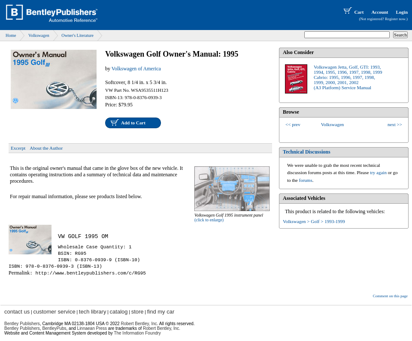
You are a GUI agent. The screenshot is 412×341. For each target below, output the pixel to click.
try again (378, 172)
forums (305, 180)
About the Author (46, 148)
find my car (161, 311)
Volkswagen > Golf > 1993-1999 (314, 221)
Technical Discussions (306, 152)
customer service (54, 311)
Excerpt (18, 148)
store (137, 311)
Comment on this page (390, 296)
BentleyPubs (54, 328)
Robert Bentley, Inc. (161, 328)
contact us (17, 311)
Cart (353, 12)
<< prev (292, 124)
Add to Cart (133, 122)
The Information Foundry (137, 333)
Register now (395, 19)
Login (402, 12)
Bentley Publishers (22, 323)
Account (379, 12)
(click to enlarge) (209, 219)
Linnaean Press (92, 328)
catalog (119, 311)
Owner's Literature (77, 35)
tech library (92, 311)
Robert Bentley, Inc (139, 323)
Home (11, 35)
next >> (395, 124)
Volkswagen (38, 35)
